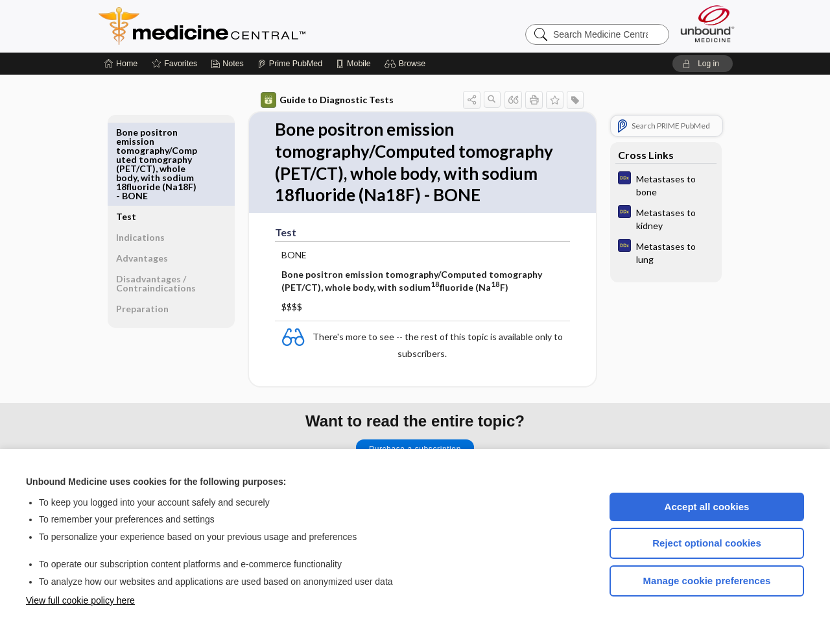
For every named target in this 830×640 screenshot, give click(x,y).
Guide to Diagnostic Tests (327, 100)
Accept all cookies (707, 506)
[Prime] (289, 64)
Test (126, 132)
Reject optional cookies (706, 542)
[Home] (120, 64)
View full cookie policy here (80, 600)
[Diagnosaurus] (666, 184)
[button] (407, 64)
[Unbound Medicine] (707, 23)
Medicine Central (259, 25)
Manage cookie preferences (707, 580)
